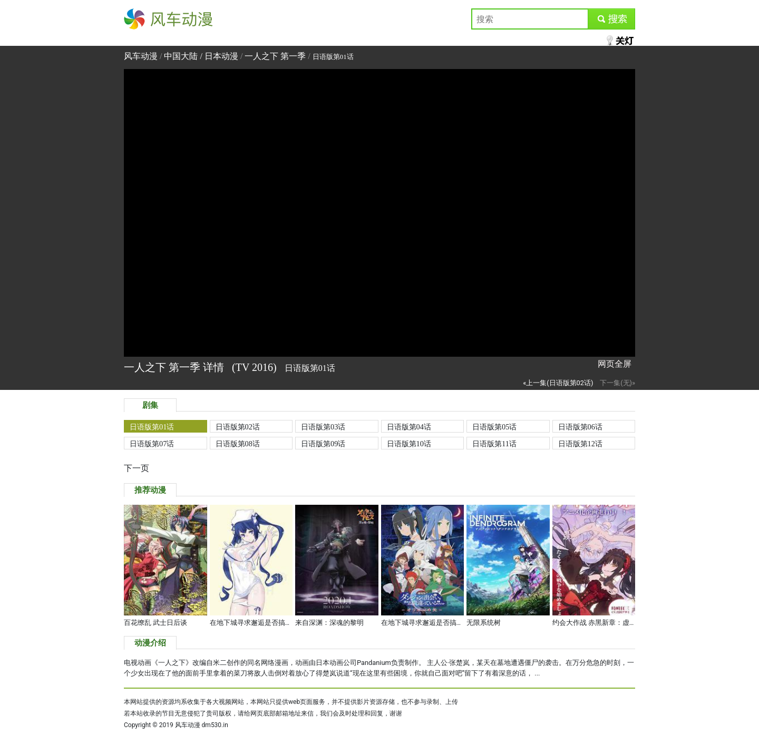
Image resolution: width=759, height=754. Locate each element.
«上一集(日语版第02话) (558, 383)
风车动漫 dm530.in (201, 725)
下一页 (136, 468)
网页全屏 (614, 364)
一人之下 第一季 (275, 56)
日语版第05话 (494, 427)
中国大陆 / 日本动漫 (202, 56)
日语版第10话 (409, 443)
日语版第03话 (323, 427)
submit (611, 19)
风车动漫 (141, 19)
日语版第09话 (323, 443)
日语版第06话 (580, 427)
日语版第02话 (238, 427)
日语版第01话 (152, 427)
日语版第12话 (580, 443)
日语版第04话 (409, 427)
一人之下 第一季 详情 (175, 367)
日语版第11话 (494, 443)
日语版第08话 (238, 443)
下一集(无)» (617, 383)
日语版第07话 (152, 443)
